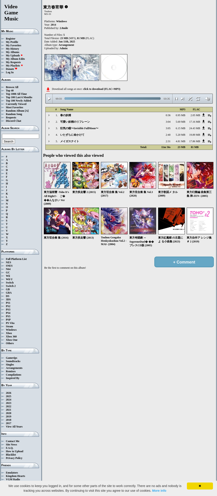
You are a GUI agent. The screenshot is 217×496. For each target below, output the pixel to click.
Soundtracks (13, 361)
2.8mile (64, 28)
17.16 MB (194, 121)
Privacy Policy (14, 458)
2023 (8, 403)
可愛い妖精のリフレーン (75, 121)
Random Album (15, 110)
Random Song (14, 114)
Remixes (11, 371)
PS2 (8, 306)
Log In (9, 72)
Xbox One (12, 339)
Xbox (9, 333)
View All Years (14, 426)
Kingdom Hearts (15, 476)
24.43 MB (194, 128)
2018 (8, 419)
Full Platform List (16, 259)
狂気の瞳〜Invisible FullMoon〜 (79, 128)
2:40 (168, 134)
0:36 (168, 115)
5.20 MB (180, 134)
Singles (10, 364)
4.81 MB (180, 141)
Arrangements (14, 368)
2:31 (168, 141)
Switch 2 (11, 286)
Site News (11, 444)
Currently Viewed (16, 104)
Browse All (12, 87)
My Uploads (14, 55)
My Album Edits (15, 58)
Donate (11, 69)
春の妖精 (65, 115)
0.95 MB (180, 115)
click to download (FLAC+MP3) (101, 89)
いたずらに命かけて (72, 134)
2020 (8, 413)
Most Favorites (14, 107)
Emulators (12, 472)
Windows (11, 329)
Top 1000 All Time (16, 93)
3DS (8, 299)
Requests (11, 117)
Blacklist (11, 454)
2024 (8, 399)
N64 (8, 269)
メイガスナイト (69, 141)
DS (7, 296)
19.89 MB (194, 134)
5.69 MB (180, 121)
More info (159, 490)
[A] (27, 110)
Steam (9, 326)
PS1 (8, 302)
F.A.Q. (9, 448)
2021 (8, 409)
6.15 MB (180, 128)
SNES (9, 265)
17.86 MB (194, 141)
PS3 (8, 309)
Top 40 (10, 90)
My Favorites (13, 45)
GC (8, 272)
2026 (8, 392)
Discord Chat (13, 120)
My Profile (12, 42)
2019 (8, 416)
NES (8, 262)
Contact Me (12, 441)
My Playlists (14, 65)
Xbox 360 (11, 336)
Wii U (9, 279)
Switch (10, 282)
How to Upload (14, 451)
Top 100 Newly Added (18, 100)
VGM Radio (13, 479)
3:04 (168, 121)
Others (10, 343)
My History (12, 48)
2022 (8, 406)
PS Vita (10, 323)
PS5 (8, 316)
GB (8, 289)
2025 (8, 396)
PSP (8, 319)
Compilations (13, 374)
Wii (8, 275)
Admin (63, 48)
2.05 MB (195, 115)
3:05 (168, 128)
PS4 (8, 312)
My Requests (13, 62)
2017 (8, 423)
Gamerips (11, 357)
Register (11, 38)
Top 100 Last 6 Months (19, 97)
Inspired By (12, 378)
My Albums (12, 52)
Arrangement (66, 44)
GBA (9, 292)
